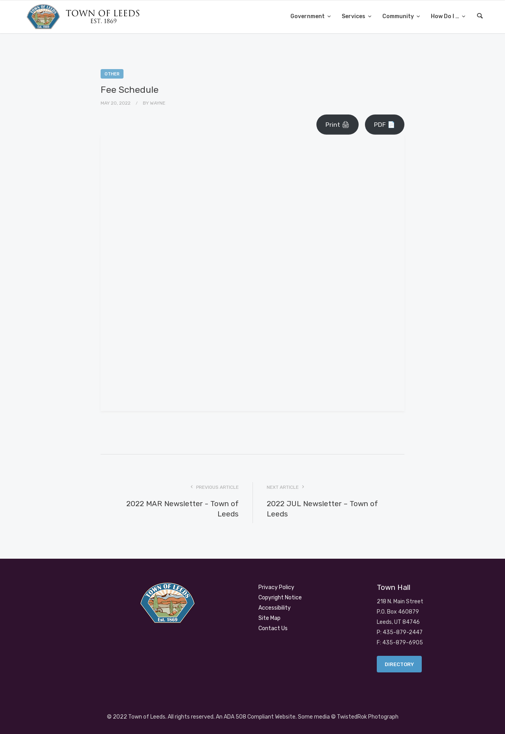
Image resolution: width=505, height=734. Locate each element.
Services (354, 16)
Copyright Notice (280, 597)
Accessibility (274, 607)
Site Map (269, 618)
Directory (399, 664)
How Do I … (445, 16)
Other (112, 74)
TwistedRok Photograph (367, 716)
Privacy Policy (276, 587)
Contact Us (273, 628)
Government (308, 16)
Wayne (157, 103)
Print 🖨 (337, 124)
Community (398, 16)
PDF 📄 (384, 124)
